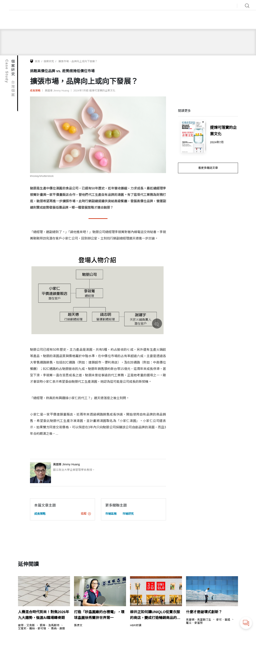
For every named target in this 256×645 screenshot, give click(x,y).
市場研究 (128, 513)
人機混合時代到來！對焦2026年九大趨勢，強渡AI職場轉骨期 (43, 615)
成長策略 (35, 90)
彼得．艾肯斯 (26, 625)
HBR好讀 (135, 625)
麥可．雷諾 (223, 619)
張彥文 (78, 625)
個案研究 (49, 61)
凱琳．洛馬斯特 (49, 625)
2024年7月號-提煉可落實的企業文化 (94, 90)
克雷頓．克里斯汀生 (198, 619)
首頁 (37, 61)
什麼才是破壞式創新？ (204, 612)
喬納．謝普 (58, 628)
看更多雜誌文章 (208, 167)
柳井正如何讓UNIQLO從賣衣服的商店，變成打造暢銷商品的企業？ (155, 615)
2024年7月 (217, 142)
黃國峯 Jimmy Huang (57, 90)
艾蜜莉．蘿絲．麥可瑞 (32, 628)
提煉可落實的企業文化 (223, 130)
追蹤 (86, 513)
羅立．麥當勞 (194, 623)
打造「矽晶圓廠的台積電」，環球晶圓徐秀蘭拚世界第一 (99, 615)
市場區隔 (110, 513)
